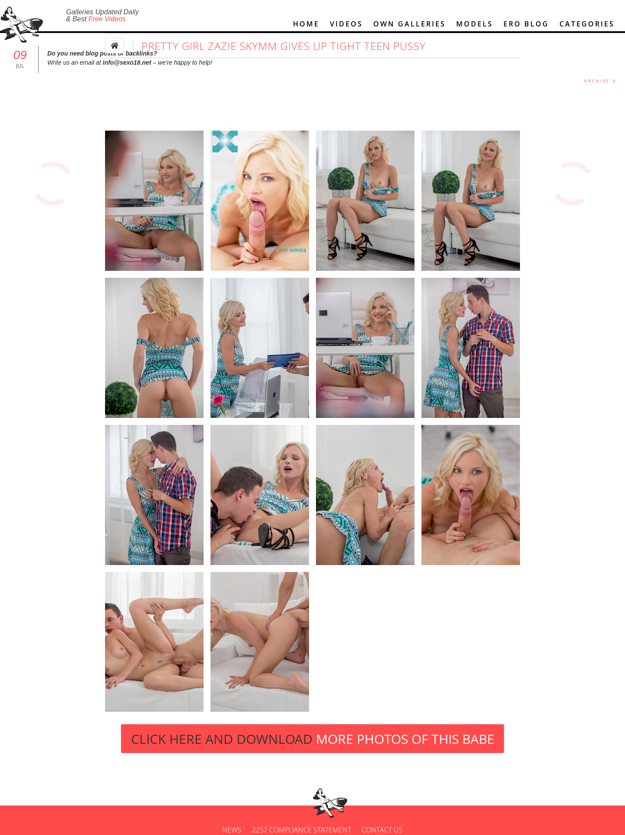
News (231, 830)
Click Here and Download (312, 739)
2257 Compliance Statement (301, 830)
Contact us (382, 830)
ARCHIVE (597, 81)
